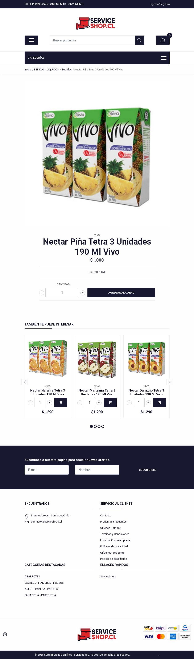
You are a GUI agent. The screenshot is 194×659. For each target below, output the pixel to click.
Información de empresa (115, 540)
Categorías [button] (97, 58)
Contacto (105, 515)
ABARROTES (32, 576)
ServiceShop (108, 576)
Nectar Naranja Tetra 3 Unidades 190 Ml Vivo (47, 392)
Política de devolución (113, 558)
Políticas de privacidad (114, 546)
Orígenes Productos (112, 552)
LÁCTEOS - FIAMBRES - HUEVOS (44, 582)
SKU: (91, 272)
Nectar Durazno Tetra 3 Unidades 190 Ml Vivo (146, 392)
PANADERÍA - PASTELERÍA (40, 595)
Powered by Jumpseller (145, 654)
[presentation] (24, 382)
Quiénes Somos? (110, 527)
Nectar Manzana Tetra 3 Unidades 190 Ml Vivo (97, 392)
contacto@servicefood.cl (46, 521)
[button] (91, 426)
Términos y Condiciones (114, 534)
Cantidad (63, 284)
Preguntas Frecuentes (113, 521)
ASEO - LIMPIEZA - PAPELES (41, 588)
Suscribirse (147, 469)
